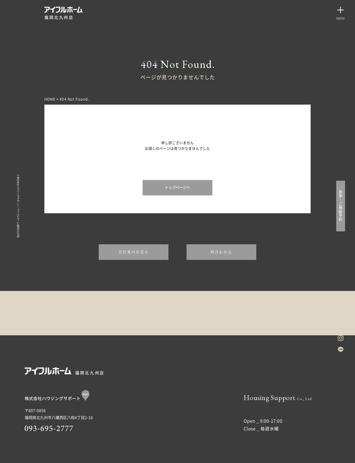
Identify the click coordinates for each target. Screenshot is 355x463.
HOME (49, 99)
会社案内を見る (133, 251)
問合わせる (221, 251)
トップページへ (177, 187)
